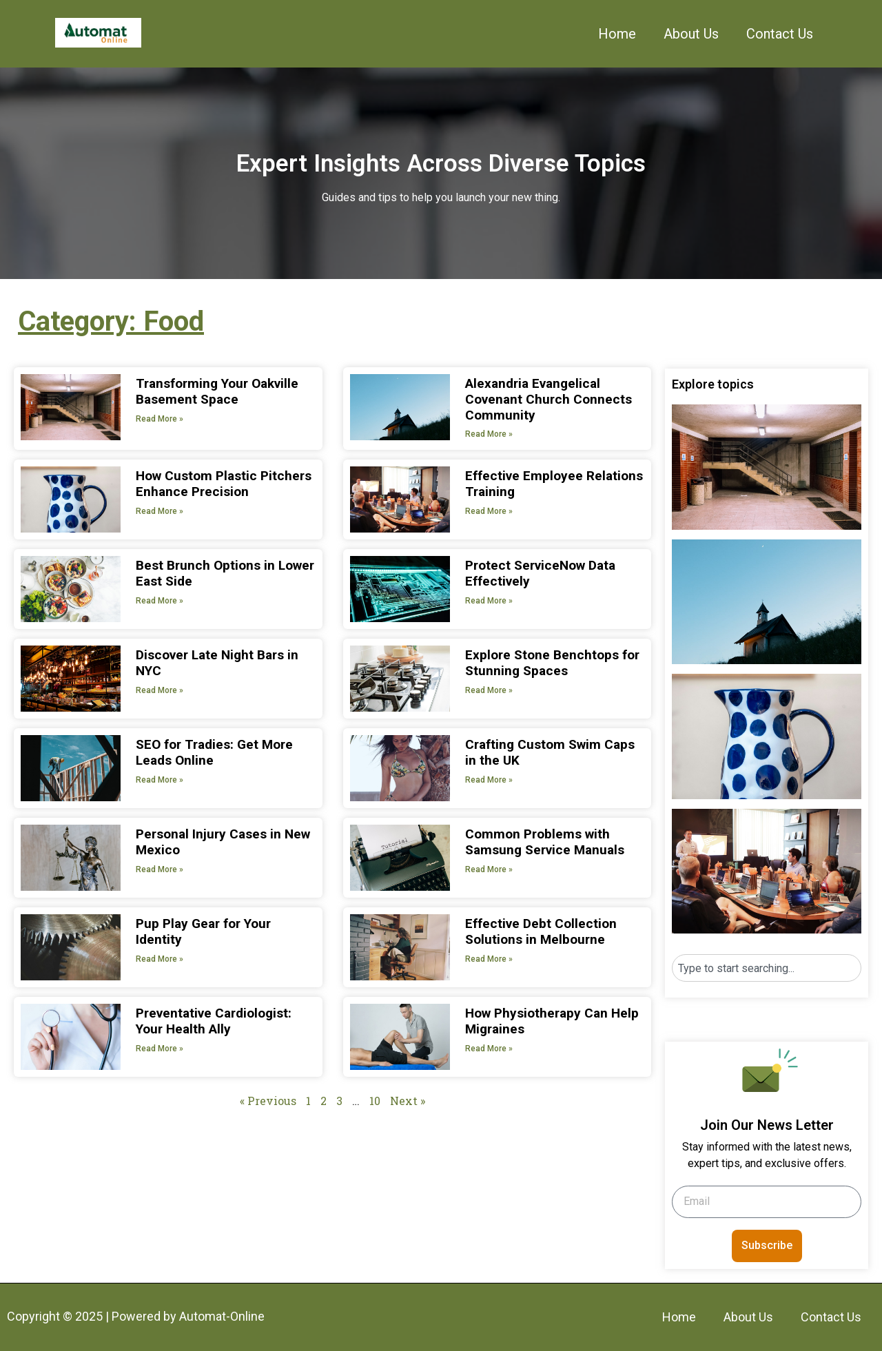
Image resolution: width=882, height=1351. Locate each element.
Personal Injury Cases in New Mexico (223, 842)
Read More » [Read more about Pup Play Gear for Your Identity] (159, 959)
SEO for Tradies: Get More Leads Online (214, 752)
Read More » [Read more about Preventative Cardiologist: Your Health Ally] (159, 1048)
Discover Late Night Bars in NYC (217, 663)
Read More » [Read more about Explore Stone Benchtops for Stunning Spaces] (489, 690)
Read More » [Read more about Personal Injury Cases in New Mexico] (159, 869)
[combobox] (766, 968)
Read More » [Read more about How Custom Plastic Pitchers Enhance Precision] (159, 511)
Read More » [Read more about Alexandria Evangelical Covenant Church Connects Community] (489, 434)
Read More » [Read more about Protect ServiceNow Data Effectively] (489, 601)
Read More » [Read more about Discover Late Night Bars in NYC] (159, 690)
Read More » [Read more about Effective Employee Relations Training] (489, 511)
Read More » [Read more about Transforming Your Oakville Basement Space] (159, 419)
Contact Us (779, 33)
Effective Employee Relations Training (554, 483)
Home (617, 33)
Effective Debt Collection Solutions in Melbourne (541, 931)
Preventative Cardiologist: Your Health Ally (213, 1021)
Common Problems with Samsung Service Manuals (544, 842)
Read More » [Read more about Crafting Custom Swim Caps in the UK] (489, 780)
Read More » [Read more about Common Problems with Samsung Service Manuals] (489, 869)
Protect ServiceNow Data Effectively (540, 573)
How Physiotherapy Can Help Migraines (552, 1021)
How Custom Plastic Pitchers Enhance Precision (223, 483)
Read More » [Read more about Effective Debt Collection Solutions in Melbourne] (489, 959)
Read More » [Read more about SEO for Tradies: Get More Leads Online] (159, 780)
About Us (691, 33)
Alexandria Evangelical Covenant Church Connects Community (548, 399)
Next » (407, 1100)
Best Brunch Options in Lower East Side (225, 573)
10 (374, 1100)
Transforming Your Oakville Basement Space (217, 391)
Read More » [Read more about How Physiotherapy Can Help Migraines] (489, 1048)
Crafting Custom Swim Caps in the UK (550, 752)
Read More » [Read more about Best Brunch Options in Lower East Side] (159, 601)
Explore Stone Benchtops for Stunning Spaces (552, 663)
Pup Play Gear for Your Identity (203, 931)
